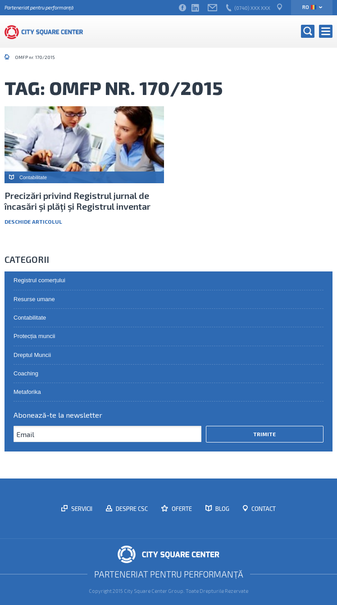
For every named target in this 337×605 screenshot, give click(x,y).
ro (309, 7)
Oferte (181, 508)
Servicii (81, 508)
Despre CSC (131, 508)
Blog (221, 508)
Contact (263, 508)
